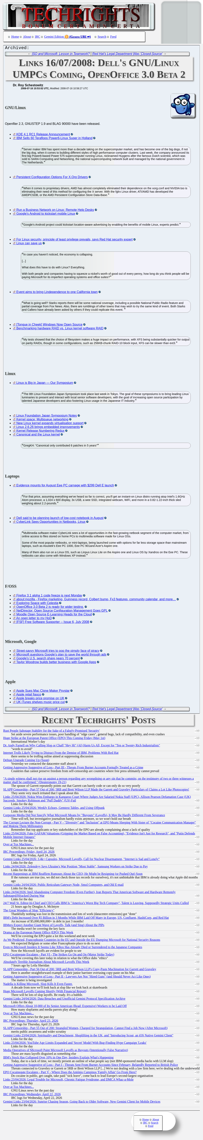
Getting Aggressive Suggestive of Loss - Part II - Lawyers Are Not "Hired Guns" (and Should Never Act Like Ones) (77, 977)
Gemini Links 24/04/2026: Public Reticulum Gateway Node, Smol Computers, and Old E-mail (63, 885)
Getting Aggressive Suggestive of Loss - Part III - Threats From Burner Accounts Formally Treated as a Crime (73, 768)
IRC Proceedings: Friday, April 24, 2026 (29, 852)
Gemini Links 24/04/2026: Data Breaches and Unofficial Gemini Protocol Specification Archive (64, 999)
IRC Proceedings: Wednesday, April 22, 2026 (32, 1095)
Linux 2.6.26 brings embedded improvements (48, 428)
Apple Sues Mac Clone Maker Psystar (43, 691)
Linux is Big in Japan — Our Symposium (44, 383)
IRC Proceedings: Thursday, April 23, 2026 (30, 1021)
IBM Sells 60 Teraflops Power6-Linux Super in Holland (54, 139)
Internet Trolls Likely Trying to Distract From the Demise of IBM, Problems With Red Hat (61, 753)
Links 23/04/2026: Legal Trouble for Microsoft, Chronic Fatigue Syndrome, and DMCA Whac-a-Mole (68, 1080)
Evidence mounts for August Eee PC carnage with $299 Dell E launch (65, 486)
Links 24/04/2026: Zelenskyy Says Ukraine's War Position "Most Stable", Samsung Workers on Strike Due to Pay (75, 867)
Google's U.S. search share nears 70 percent (48, 659)
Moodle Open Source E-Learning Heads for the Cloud (54, 615)
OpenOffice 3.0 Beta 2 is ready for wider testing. (50, 607)
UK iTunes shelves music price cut (40, 703)
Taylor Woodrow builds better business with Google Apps (56, 663)
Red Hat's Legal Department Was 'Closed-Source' (127, 54)
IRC (37, 36)
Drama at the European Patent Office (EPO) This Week (38, 933)
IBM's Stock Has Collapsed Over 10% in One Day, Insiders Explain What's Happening (58, 1058)
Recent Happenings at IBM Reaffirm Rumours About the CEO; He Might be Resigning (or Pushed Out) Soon (73, 874)
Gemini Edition (54, 36)
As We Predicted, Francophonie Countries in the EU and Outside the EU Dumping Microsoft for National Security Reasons (81, 940)
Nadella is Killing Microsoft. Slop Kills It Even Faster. (38, 985)
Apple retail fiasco (28, 695)
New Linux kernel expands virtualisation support (49, 424)
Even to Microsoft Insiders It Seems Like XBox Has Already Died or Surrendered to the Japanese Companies (72, 948)
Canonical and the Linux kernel (38, 435)
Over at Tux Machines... (18, 845)
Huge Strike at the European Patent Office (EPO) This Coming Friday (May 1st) (54, 739)
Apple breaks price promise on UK (40, 699)
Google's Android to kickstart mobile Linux (45, 214)
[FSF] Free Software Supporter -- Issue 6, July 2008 (52, 623)
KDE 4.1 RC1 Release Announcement (43, 135)
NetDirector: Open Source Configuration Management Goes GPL (62, 611)
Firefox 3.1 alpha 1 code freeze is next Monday (49, 596)
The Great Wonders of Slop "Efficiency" (29, 911)
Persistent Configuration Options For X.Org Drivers (52, 178)
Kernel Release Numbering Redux (40, 431)
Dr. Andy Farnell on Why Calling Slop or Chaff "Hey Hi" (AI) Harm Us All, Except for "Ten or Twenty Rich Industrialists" (81, 746)
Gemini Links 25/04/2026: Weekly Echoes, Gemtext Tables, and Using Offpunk (54, 808)
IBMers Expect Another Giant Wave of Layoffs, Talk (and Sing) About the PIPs (53, 926)
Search (102, 36)
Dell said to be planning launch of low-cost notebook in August (59, 519)
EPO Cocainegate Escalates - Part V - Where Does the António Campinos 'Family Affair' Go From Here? (70, 1073)
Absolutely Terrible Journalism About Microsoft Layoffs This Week (46, 962)
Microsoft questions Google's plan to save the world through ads (61, 655)
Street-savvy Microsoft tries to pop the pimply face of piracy (57, 651)
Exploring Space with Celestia (37, 604)
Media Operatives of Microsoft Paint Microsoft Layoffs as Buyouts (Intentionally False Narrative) (65, 1051)
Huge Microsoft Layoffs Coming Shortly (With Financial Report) (44, 992)
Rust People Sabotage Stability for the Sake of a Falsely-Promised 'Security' (51, 731)
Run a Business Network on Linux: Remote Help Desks (55, 210)
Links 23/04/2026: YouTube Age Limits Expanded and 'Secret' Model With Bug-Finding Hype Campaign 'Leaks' (75, 1043)
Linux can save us (29, 244)
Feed (113, 36)
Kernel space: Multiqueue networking (42, 420)
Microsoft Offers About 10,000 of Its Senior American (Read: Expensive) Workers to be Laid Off (65, 1007)
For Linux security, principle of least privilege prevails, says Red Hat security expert (74, 240)
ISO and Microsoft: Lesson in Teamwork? (61, 54)
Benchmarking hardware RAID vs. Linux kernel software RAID (59, 329)
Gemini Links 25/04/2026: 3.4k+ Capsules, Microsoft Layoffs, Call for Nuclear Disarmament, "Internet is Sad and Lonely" (81, 860)
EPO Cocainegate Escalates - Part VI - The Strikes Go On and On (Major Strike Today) (58, 955)
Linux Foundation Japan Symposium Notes (46, 416)
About (27, 36)
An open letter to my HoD (34, 619)
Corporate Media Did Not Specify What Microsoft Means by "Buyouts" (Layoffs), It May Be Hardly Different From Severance (84, 816)
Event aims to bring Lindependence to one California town (57, 293)
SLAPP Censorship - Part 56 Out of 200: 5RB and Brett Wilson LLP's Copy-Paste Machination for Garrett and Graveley (79, 970)
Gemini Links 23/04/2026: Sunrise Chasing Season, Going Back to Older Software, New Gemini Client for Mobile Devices (81, 1102)
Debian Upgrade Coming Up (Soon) (26, 761)
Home (15, 36)
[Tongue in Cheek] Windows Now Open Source (49, 325)
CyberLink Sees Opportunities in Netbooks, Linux (50, 522)
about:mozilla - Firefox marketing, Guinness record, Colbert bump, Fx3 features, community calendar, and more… (96, 600)
